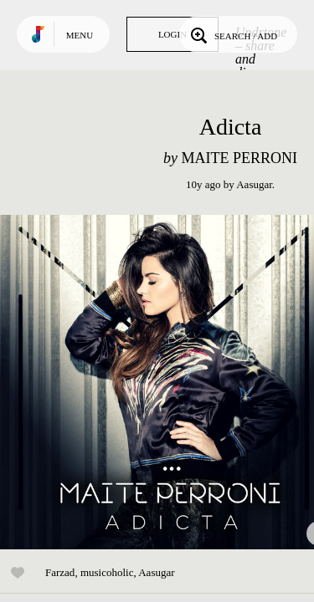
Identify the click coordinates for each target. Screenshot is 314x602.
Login (172, 34)
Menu (79, 35)
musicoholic (107, 572)
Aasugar (254, 184)
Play (167, 382)
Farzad (60, 572)
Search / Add (232, 34)
